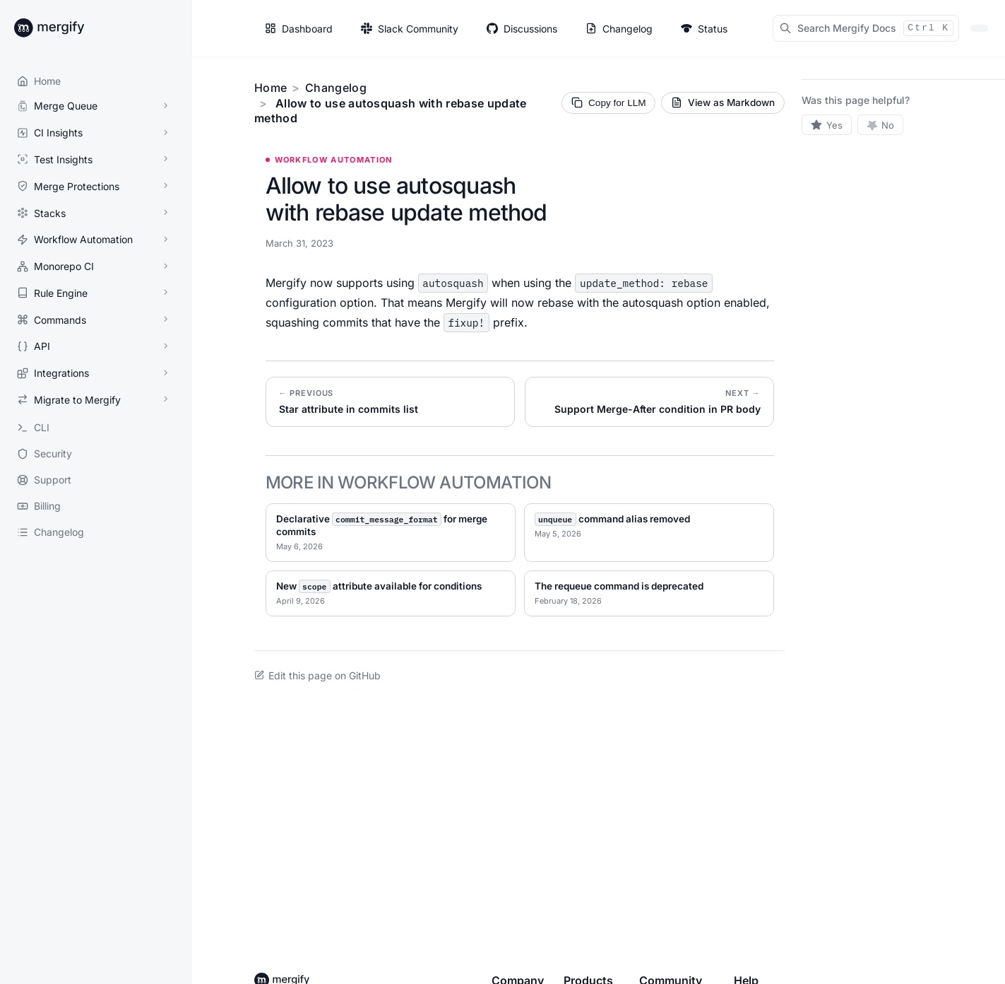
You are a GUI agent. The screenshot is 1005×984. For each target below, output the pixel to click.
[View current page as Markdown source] (723, 103)
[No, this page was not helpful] (880, 125)
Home (270, 88)
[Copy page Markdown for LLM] (608, 103)
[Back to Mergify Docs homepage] (61, 28)
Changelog (336, 88)
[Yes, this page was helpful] (827, 125)
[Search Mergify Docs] (866, 28)
